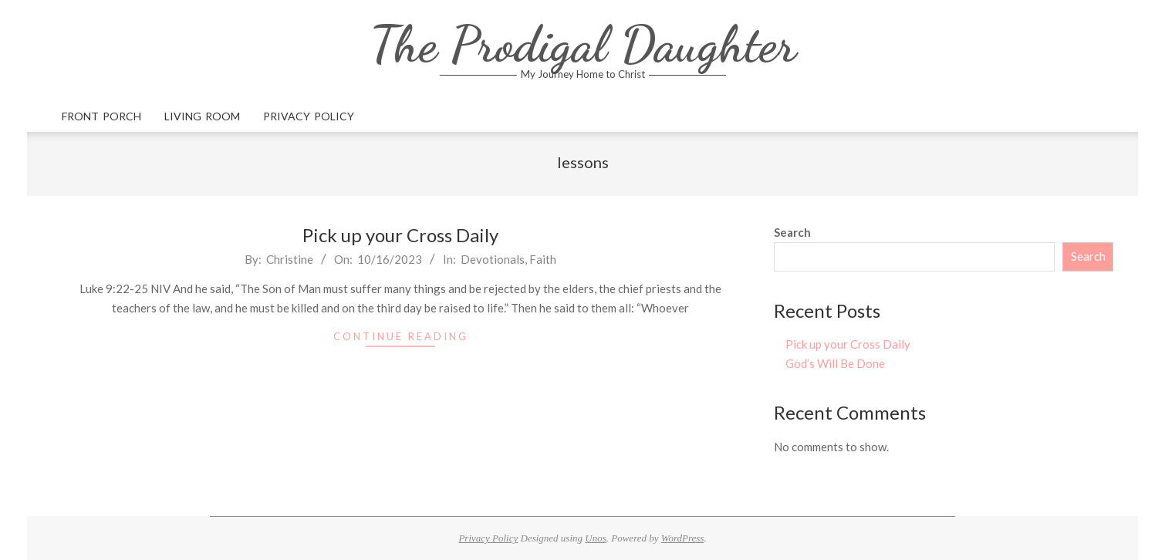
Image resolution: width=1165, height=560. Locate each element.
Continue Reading (400, 336)
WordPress (682, 538)
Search (792, 232)
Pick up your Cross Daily (400, 235)
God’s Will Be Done (835, 363)
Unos (595, 538)
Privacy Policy (488, 538)
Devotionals (493, 259)
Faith (542, 259)
